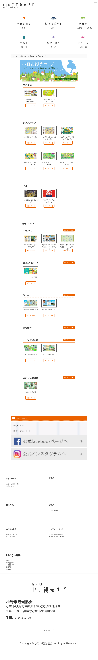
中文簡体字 (10, 570)
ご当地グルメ (53, 518)
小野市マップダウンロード (21, 438)
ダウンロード (30, 113)
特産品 (53, 485)
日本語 (8, 574)
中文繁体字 (10, 572)
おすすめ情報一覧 (12, 491)
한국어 (8, 577)
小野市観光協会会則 (56, 542)
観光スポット (15, 512)
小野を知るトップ (18, 433)
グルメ (53, 512)
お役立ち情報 (15, 536)
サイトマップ (49, 637)
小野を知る (22, 63)
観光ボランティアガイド (57, 544)
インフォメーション (63, 536)
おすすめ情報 (15, 485)
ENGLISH (9, 568)
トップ (15, 63)
